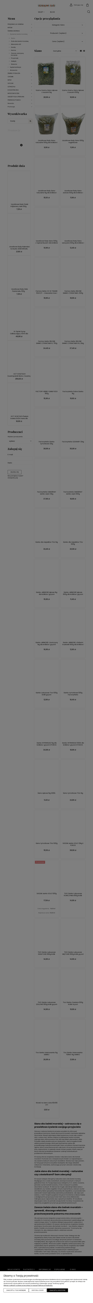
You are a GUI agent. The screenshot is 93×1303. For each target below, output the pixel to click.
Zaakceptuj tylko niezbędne (16, 1290)
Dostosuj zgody (38, 1290)
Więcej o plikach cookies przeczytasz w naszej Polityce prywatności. (28, 1285)
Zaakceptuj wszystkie (57, 1290)
